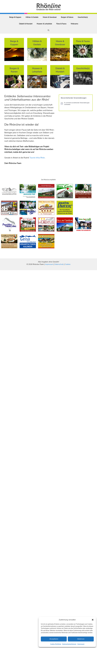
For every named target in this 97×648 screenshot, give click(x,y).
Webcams (74, 24)
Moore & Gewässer (50, 17)
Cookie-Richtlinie (55, 644)
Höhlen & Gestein (32, 17)
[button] (93, 620)
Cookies (67, 264)
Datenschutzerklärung (69, 644)
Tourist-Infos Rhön (37, 157)
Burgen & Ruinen (67, 17)
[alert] (76, 103)
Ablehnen (80, 639)
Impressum (80, 644)
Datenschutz (59, 264)
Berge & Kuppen (15, 17)
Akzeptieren (53, 639)
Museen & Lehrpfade (44, 24)
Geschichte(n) (83, 17)
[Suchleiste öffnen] (48, 30)
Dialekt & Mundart (25, 24)
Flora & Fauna (61, 24)
